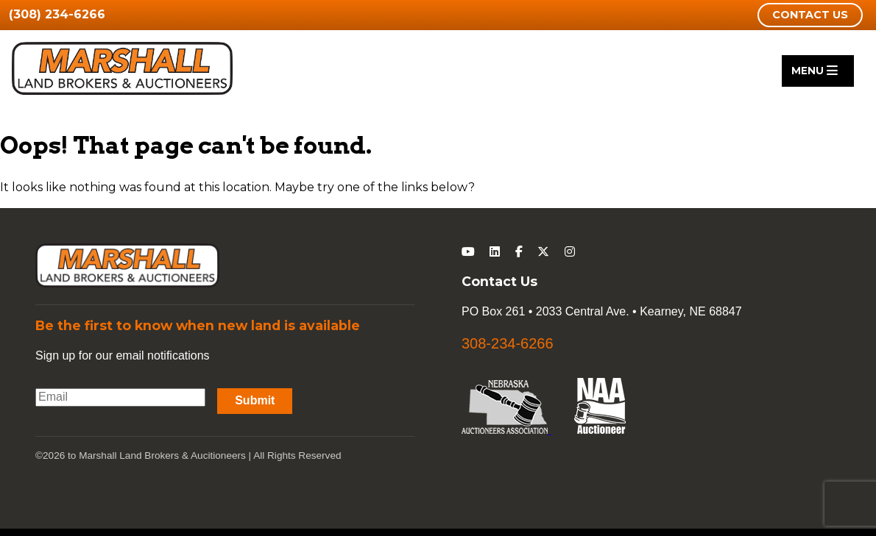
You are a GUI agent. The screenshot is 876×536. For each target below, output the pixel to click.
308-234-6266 (508, 343)
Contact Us (810, 14)
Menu (814, 70)
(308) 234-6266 (57, 14)
